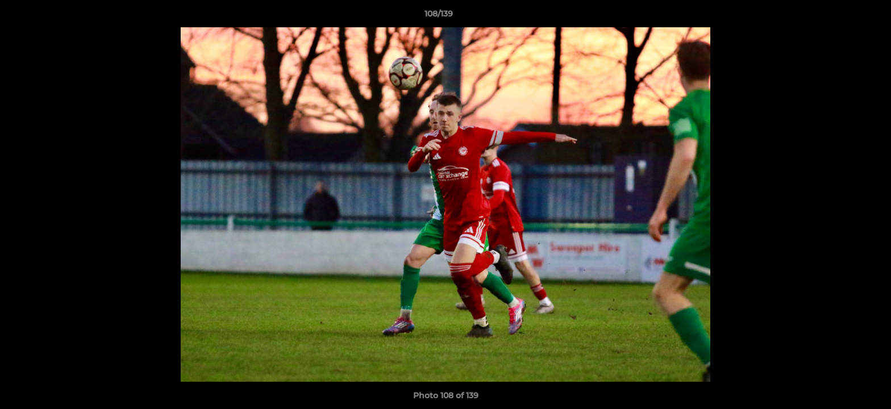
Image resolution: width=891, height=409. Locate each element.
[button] (843, 16)
